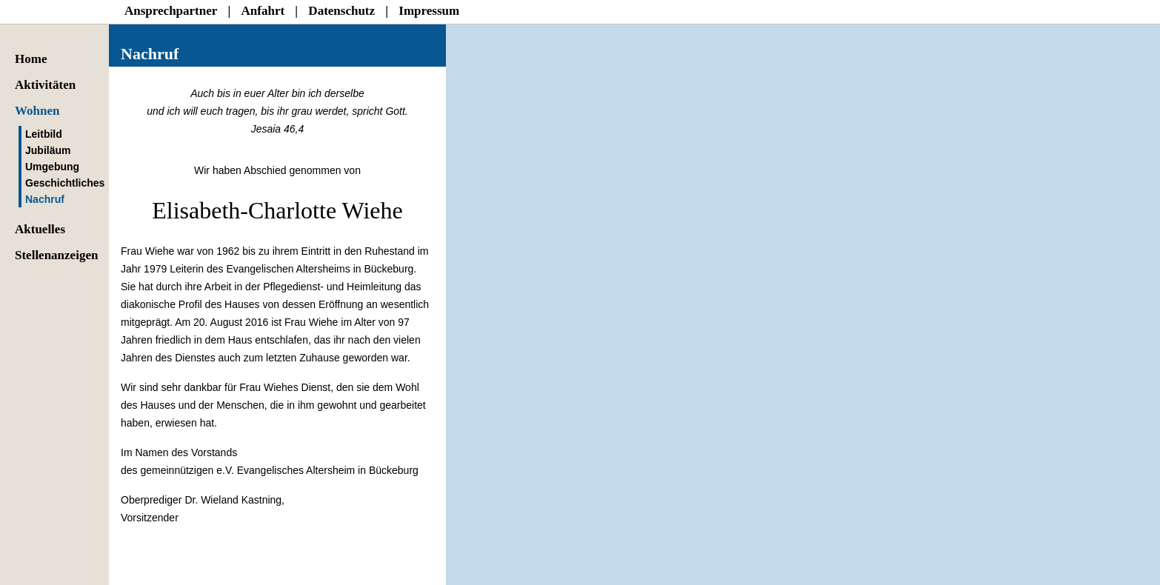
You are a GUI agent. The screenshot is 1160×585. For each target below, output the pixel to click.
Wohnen (37, 111)
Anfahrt (263, 11)
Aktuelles (40, 229)
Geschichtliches (64, 183)
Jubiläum (47, 150)
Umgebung (52, 167)
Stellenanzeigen (56, 255)
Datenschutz (341, 11)
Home (31, 59)
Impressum (429, 11)
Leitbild (43, 134)
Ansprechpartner (170, 11)
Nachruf (44, 199)
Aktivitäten (45, 85)
